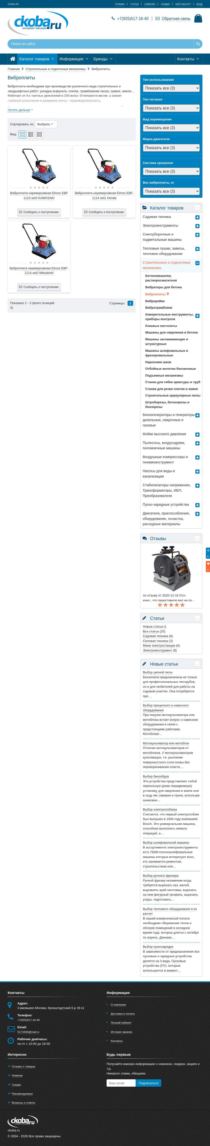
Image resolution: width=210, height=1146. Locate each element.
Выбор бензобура (156, 776)
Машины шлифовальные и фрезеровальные (166, 353)
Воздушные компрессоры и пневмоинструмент (165, 459)
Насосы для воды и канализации (159, 473)
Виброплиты (155, 294)
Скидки (16, 1084)
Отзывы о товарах (23, 1066)
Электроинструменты (160, 225)
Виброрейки (155, 301)
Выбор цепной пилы (158, 672)
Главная (14, 69)
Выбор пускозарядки (158, 946)
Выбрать (46, 124)
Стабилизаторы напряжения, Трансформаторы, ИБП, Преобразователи (166, 490)
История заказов (121, 1031)
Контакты (188, 59)
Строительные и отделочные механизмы (166, 265)
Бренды (103, 59)
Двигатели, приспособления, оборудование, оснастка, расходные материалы (166, 518)
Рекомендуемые (22, 1093)
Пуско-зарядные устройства (166, 504)
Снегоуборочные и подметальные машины (162, 237)
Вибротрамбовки (158, 307)
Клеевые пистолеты (161, 326)
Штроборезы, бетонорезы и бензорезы (167, 404)
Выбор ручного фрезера (161, 875)
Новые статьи (153, 626)
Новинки (17, 1075)
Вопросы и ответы (23, 1102)
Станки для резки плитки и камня (171, 389)
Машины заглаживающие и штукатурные (166, 341)
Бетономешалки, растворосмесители (161, 278)
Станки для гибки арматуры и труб (172, 382)
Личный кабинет (121, 1022)
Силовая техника (155, 641)
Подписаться (148, 1083)
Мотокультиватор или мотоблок (166, 743)
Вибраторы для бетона (163, 287)
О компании (118, 1004)
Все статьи (151, 631)
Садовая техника (157, 217)
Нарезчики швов (158, 362)
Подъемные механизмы (164, 375)
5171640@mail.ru (28, 1031)
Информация (74, 59)
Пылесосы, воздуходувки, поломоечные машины (164, 445)
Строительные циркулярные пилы (172, 395)
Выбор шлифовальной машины (166, 842)
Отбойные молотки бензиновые (170, 368)
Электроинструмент (157, 650)
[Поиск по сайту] (88, 44)
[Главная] (12, 59)
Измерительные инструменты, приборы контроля (169, 317)
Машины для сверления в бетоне (171, 332)
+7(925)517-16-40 (130, 19)
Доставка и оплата (123, 1013)
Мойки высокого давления (164, 434)
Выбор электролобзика (160, 809)
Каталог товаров (37, 59)
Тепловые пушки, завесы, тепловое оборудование (164, 251)
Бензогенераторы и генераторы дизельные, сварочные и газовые (169, 420)
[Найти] (198, 44)
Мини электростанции (159, 645)
